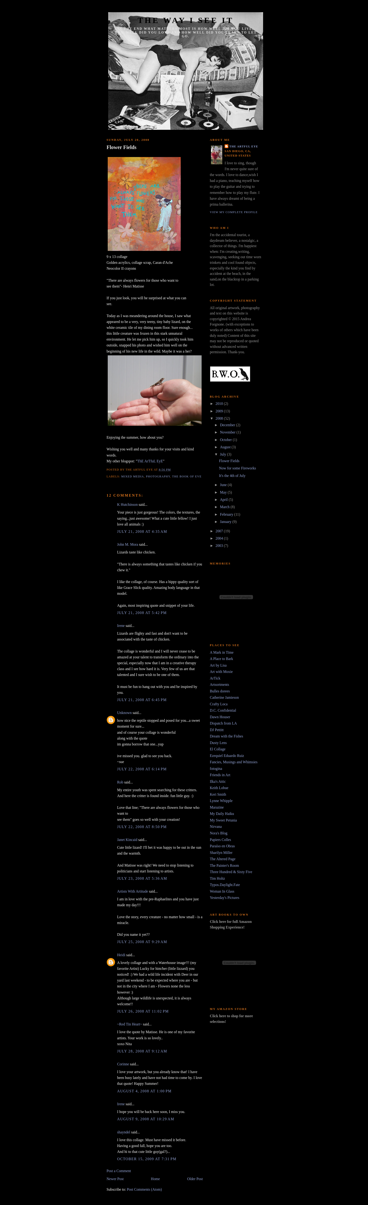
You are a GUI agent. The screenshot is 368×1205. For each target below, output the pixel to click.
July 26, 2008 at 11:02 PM (143, 1011)
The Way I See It (186, 20)
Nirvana (216, 827)
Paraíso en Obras (222, 846)
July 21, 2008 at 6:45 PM (142, 700)
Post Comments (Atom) (144, 1189)
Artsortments (219, 685)
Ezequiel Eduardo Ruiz (227, 756)
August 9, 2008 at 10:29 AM (145, 1119)
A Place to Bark (221, 659)
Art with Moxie (221, 672)
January (226, 522)
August (225, 447)
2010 (219, 404)
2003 (219, 546)
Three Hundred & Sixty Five (231, 872)
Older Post (195, 1179)
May (224, 492)
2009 (219, 411)
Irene (121, 626)
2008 (219, 418)
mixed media (132, 476)
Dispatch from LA (223, 723)
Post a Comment (119, 1171)
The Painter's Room (224, 865)
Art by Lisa (218, 665)
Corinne (123, 1064)
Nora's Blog (218, 833)
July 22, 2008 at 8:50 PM (142, 827)
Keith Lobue (219, 788)
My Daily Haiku (222, 814)
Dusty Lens (218, 743)
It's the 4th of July (232, 476)
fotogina (216, 769)
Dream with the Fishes (226, 736)
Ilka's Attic (218, 781)
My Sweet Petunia (223, 820)
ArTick (215, 678)
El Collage (218, 749)
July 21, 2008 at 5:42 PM (142, 613)
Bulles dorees (220, 691)
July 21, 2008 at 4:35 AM (142, 531)
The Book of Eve (187, 476)
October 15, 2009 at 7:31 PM (146, 1159)
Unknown (124, 713)
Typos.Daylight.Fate (225, 885)
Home (155, 1179)
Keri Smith (218, 794)
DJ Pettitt (217, 730)
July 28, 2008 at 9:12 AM (142, 1051)
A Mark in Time (222, 652)
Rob (120, 782)
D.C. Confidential (223, 710)
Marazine (217, 807)
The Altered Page (222, 859)
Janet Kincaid (127, 840)
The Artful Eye (243, 146)
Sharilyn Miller (221, 853)
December (228, 425)
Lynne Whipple (221, 801)
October (226, 440)
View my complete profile (234, 212)
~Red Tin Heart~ (129, 1024)
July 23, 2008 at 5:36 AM (142, 878)
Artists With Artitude (132, 891)
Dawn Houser (220, 717)
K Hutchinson (127, 505)
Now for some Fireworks (237, 468)
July (223, 454)
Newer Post (115, 1179)
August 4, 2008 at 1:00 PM (144, 1091)
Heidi (121, 955)
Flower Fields (121, 147)
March (225, 507)
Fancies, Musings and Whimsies (233, 762)
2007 (219, 531)
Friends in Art (220, 775)
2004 (219, 538)
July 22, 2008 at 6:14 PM (142, 769)
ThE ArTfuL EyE (150, 461)
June (224, 485)
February (227, 514)
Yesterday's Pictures (224, 898)
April (224, 500)
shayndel (123, 1132)
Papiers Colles (220, 840)
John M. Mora (127, 544)
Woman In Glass (222, 891)
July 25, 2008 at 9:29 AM (142, 942)
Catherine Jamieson (224, 697)
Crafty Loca (219, 704)
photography (158, 476)
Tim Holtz (217, 878)
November (228, 432)
